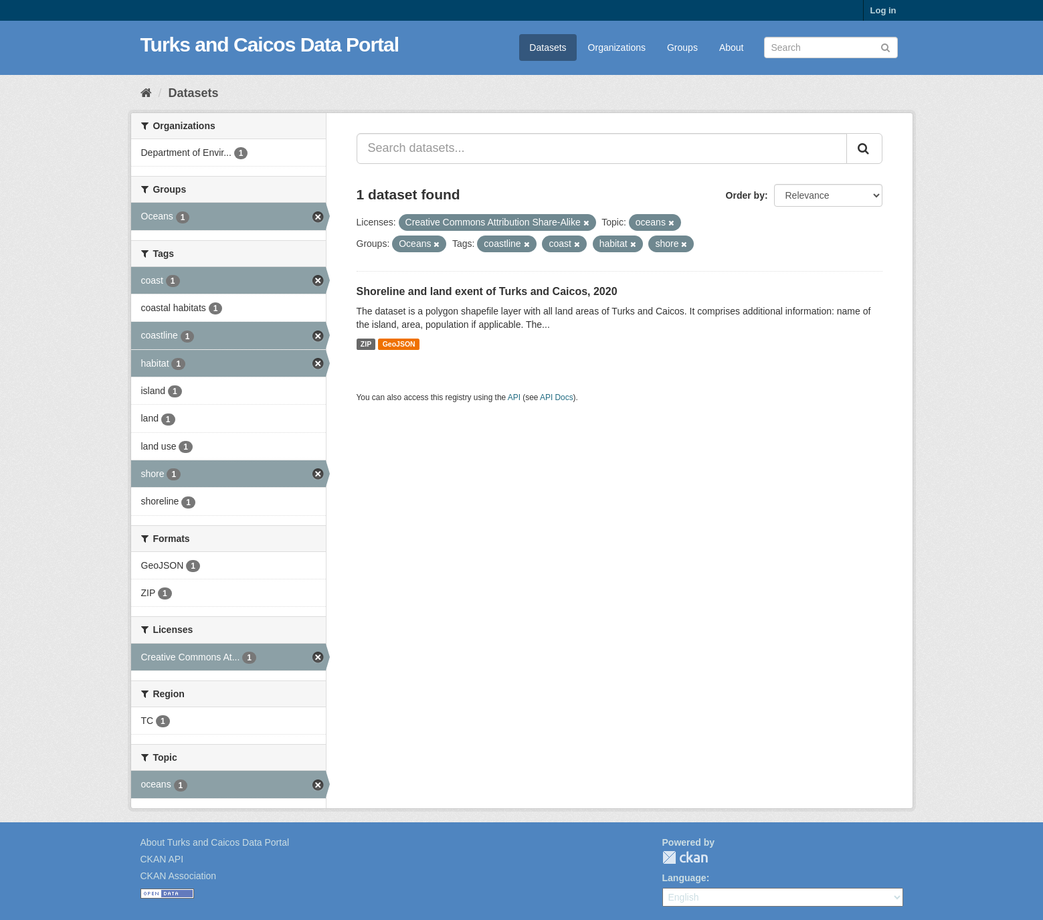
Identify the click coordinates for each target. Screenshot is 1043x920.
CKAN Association (178, 875)
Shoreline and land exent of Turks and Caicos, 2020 (487, 291)
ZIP (366, 344)
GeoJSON (399, 344)
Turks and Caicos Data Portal (269, 44)
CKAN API (162, 859)
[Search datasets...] (602, 148)
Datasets (547, 47)
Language (684, 877)
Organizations (617, 47)
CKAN (685, 857)
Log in (883, 10)
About (731, 47)
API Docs (556, 397)
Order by (745, 195)
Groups (682, 47)
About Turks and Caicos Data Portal (215, 842)
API (514, 397)
